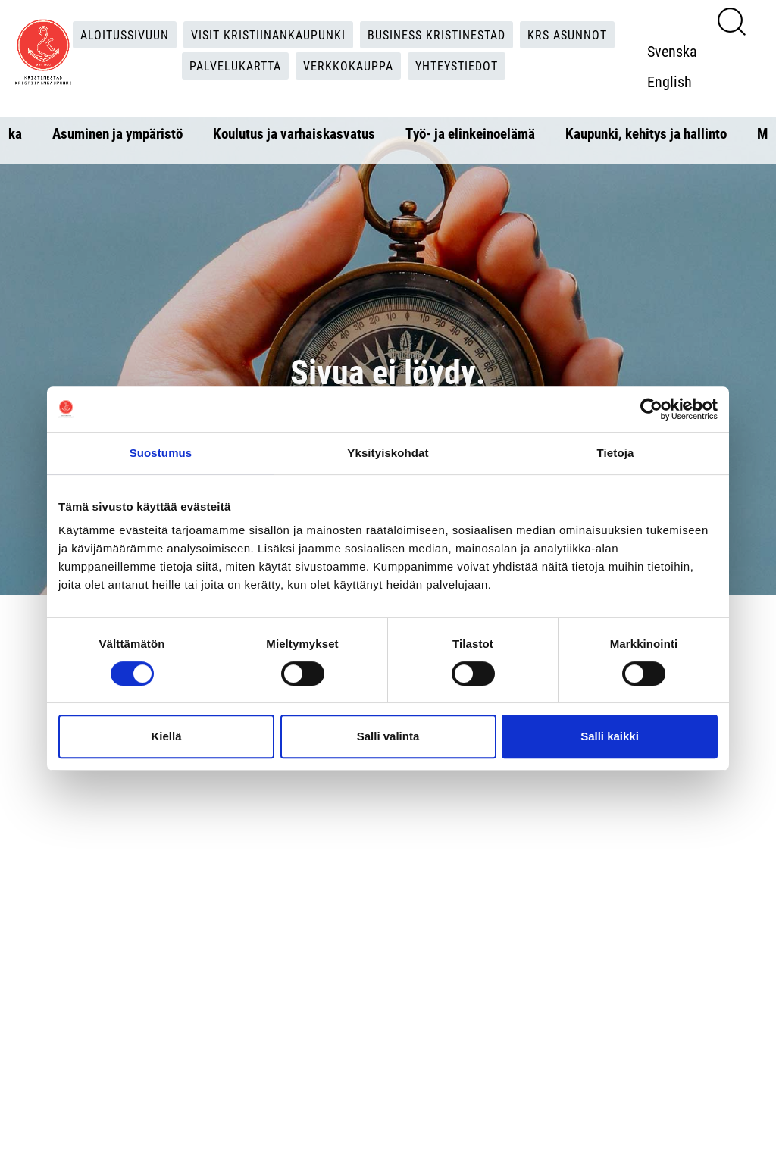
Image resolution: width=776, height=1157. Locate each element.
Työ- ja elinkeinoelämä (470, 133)
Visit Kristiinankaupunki (268, 34)
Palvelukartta (235, 65)
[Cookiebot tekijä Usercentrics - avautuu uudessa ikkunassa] (651, 409)
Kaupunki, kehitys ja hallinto (646, 133)
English (669, 81)
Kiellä (166, 736)
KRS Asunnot (567, 34)
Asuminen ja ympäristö (117, 133)
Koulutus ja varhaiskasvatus (294, 133)
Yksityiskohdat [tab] (387, 452)
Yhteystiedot (456, 65)
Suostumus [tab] (161, 452)
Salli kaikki (609, 736)
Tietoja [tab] (615, 452)
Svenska (672, 51)
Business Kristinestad (436, 34)
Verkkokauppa (348, 65)
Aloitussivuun (124, 34)
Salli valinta (388, 736)
